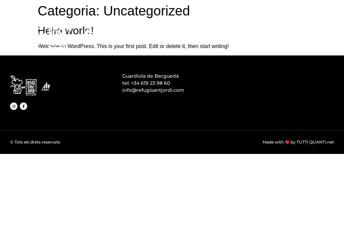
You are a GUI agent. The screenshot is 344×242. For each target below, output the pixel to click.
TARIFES (311, 31)
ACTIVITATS (273, 31)
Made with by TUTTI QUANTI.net (298, 142)
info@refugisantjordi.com (153, 90)
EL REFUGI (140, 31)
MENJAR (233, 31)
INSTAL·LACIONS (188, 31)
